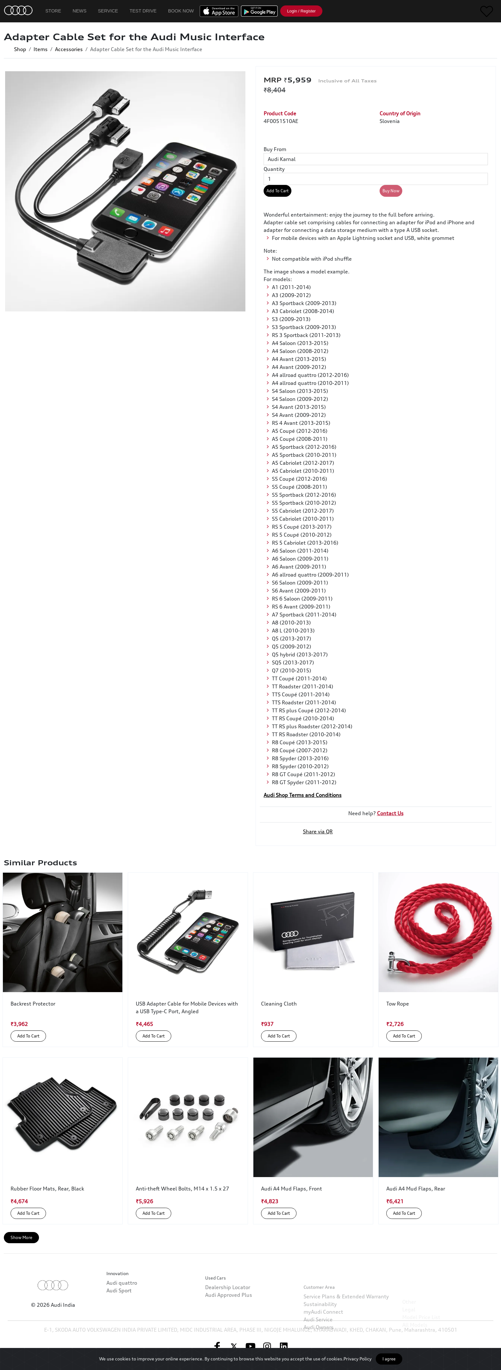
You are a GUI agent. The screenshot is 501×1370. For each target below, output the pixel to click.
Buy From (275, 149)
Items (41, 49)
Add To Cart (277, 190)
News (79, 10)
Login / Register (301, 11)
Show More (21, 1237)
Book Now (181, 10)
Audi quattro (121, 1306)
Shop (20, 49)
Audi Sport (119, 1313)
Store (53, 10)
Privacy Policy (357, 1358)
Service (108, 10)
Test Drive (143, 10)
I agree (389, 1358)
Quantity (274, 169)
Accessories (69, 49)
